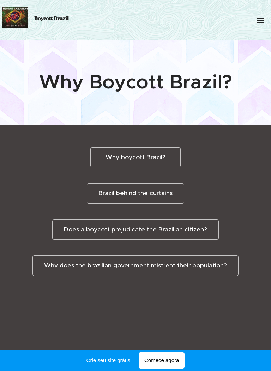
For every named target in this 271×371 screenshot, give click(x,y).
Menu (260, 20)
